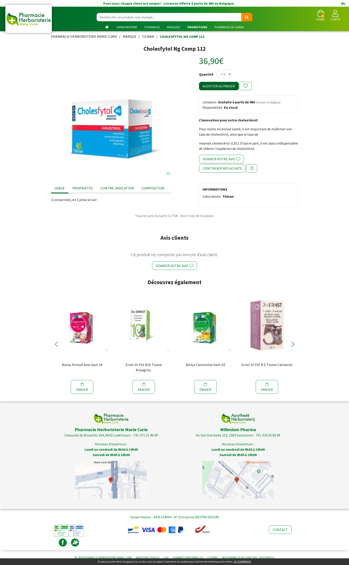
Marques (173, 27)
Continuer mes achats (222, 168)
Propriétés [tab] (82, 188)
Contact (280, 529)
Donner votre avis (221, 159)
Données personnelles (188, 557)
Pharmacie (152, 27)
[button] (56, 344)
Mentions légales (147, 557)
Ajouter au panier (219, 86)
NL (343, 3)
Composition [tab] (153, 188)
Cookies (212, 557)
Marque (129, 36)
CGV (166, 557)
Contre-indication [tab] (117, 188)
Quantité (206, 74)
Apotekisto (248, 557)
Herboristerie (127, 27)
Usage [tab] (60, 188)
